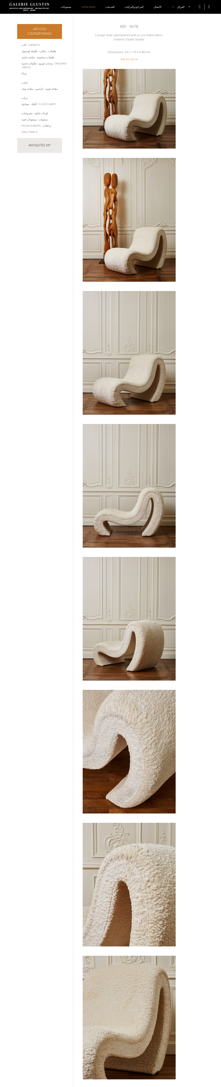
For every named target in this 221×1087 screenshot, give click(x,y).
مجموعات (66, 6)
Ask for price (129, 59)
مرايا (24, 73)
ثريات (25, 97)
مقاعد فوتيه (51, 88)
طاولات (52, 51)
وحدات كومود (45, 63)
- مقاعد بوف (28, 88)
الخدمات (110, 6)
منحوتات (43, 119)
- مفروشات (28, 113)
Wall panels (30, 131)
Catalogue (88, 6)
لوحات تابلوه (41, 113)
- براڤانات (46, 125)
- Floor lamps (47, 104)
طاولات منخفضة (45, 57)
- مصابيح (26, 104)
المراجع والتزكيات (134, 6)
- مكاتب (43, 51)
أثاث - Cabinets (31, 44)
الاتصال (157, 6)
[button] (179, 7)
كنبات (25, 82)
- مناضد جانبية (29, 57)
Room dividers (31, 125)
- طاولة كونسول (30, 51)
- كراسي (40, 88)
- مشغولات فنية (30, 119)
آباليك (34, 104)
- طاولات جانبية (30, 63)
